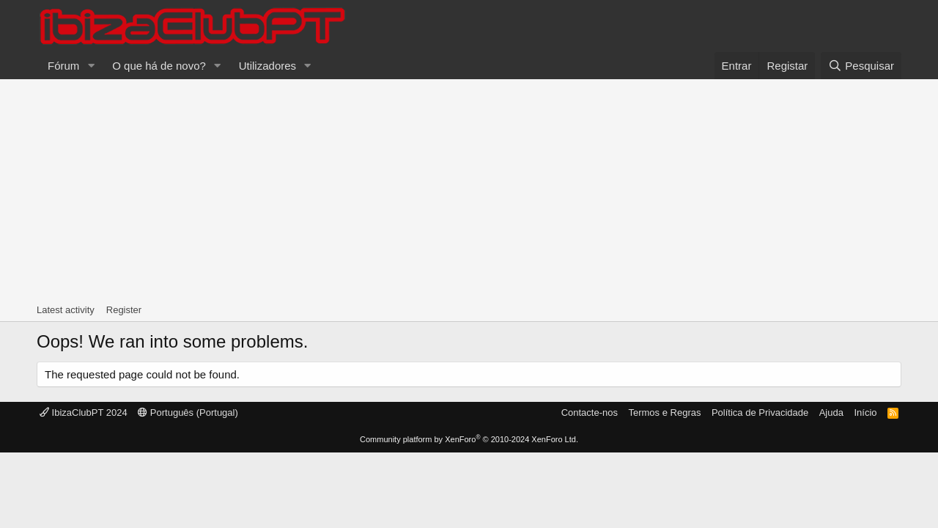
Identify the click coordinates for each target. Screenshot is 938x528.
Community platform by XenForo (469, 439)
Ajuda (831, 412)
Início (865, 412)
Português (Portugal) (188, 412)
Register (123, 309)
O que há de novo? (159, 65)
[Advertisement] (469, 189)
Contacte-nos (589, 412)
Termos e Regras (664, 412)
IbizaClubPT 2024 (84, 412)
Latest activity (66, 309)
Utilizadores (267, 65)
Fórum (63, 65)
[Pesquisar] (861, 65)
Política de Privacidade (760, 412)
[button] (91, 65)
